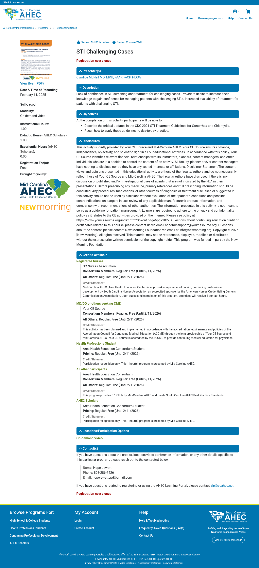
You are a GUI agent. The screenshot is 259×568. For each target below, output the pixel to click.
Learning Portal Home (18, 28)
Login (78, 520)
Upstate (164, 559)
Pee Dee (147, 559)
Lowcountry (105, 559)
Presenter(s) (90, 71)
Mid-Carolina (127, 559)
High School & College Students (30, 520)
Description (89, 88)
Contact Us (246, 18)
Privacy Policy (91, 563)
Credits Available (93, 255)
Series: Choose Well (129, 42)
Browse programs (209, 18)
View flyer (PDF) (32, 83)
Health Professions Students (28, 528)
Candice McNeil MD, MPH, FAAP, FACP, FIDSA (108, 77)
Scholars (19, 543)
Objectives (88, 114)
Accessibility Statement (149, 563)
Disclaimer (104, 563)
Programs (43, 28)
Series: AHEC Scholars (95, 42)
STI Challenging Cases (65, 28)
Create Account (84, 528)
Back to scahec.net (13, 2)
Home (189, 18)
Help (231, 18)
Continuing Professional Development (34, 535)
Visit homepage (228, 540)
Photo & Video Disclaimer (123, 563)
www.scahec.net (191, 554)
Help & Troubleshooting (154, 520)
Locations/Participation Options (104, 431)
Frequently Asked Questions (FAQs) (161, 528)
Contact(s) (88, 448)
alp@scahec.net (222, 486)
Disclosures (89, 141)
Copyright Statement (173, 563)
